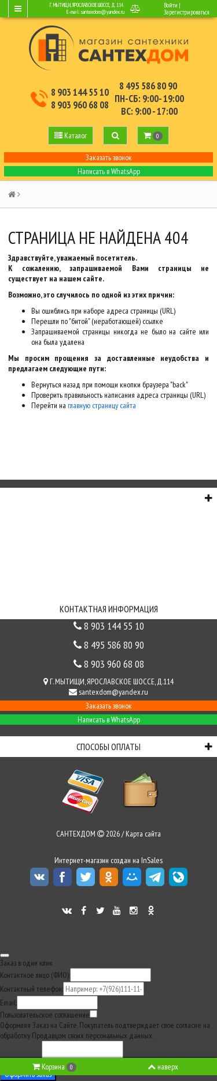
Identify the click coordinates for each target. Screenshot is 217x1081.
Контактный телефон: (31, 989)
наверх (163, 1066)
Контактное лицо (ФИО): (35, 975)
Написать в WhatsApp (109, 171)
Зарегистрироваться (186, 12)
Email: (8, 1002)
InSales (152, 860)
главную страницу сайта (102, 405)
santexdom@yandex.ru (102, 12)
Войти (171, 5)
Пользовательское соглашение (45, 1015)
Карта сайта (143, 833)
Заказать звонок (109, 157)
